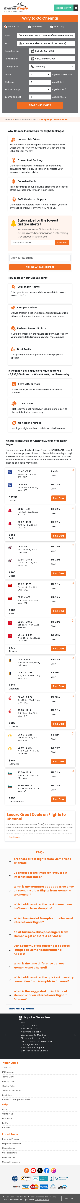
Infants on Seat (13, 96)
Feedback (7, 1118)
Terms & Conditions (11, 1090)
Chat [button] (4, 1109)
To (6, 43)
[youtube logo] (33, 1170)
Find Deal (58, 498)
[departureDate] (52, 51)
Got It (69, 1198)
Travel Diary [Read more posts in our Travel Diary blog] (8, 1076)
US (34, 119)
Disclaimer (7, 1095)
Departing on (12, 51)
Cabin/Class (11, 66)
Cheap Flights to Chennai (53, 119)
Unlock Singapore (11, 1162)
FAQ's (5, 1123)
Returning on (11, 58)
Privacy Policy (9, 1081)
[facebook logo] (46, 1170)
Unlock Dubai (8, 1148)
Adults (8, 74)
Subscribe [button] (62, 242)
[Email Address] (40, 242)
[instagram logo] (53, 1170)
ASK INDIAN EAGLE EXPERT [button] (40, 267)
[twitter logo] (40, 1170)
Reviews (6, 1127)
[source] (46, 35)
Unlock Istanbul (9, 1152)
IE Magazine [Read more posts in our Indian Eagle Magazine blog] (8, 1072)
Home (9, 119)
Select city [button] (63, 7)
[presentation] (21, 36)
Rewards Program (11, 1139)
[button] (75, 8)
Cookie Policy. (42, 1199)
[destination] (46, 43)
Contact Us (7, 1113)
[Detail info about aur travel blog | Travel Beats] (26, 1170)
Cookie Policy (9, 1086)
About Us (6, 1067)
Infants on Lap (12, 89)
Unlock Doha (8, 1157)
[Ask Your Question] (40, 258)
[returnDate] (52, 58)
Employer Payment (11, 1143)
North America (23, 119)
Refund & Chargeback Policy (16, 1099)
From (7, 35)
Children (9, 82)
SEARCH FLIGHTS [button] (40, 105)
